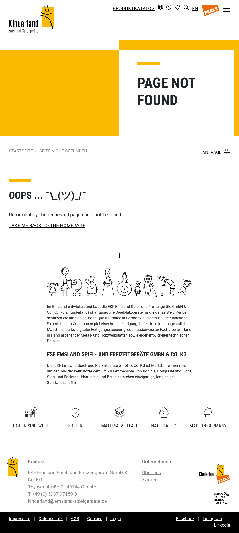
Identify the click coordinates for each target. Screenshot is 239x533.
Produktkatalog (134, 8)
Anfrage (216, 152)
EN (195, 8)
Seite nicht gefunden (63, 150)
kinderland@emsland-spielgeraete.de (67, 501)
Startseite (21, 150)
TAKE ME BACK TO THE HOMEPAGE (47, 225)
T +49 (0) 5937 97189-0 (52, 494)
